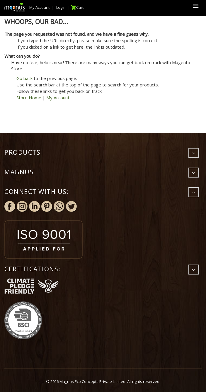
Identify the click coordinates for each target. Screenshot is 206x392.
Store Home (28, 97)
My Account (57, 97)
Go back (24, 78)
